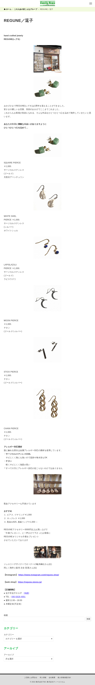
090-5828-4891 (19, 597)
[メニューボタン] (90, 3)
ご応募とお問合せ (30, 677)
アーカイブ (9, 655)
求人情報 (43, 677)
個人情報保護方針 (64, 677)
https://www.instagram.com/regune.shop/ (38, 575)
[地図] (26, 593)
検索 (6, 615)
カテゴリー (9, 635)
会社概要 (52, 677)
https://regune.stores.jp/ (30, 582)
